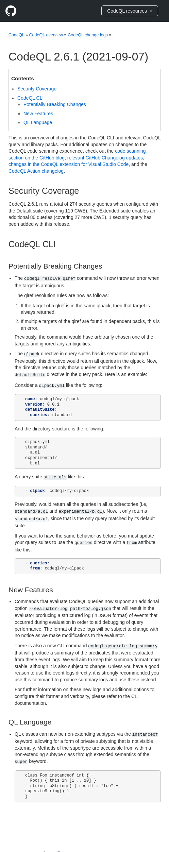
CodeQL (16, 35)
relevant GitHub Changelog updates (105, 157)
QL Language (37, 122)
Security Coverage (36, 88)
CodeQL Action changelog (36, 171)
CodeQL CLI (30, 98)
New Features (38, 113)
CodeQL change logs (88, 35)
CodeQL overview (46, 35)
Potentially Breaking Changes (54, 104)
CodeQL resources (129, 11)
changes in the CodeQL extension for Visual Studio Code (69, 164)
